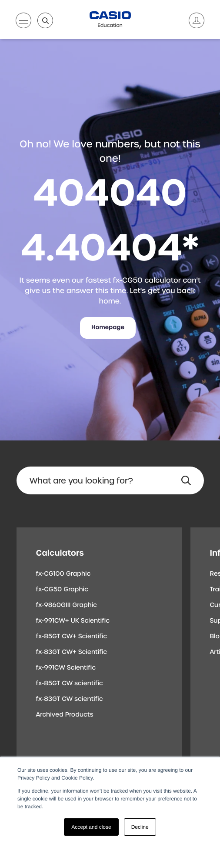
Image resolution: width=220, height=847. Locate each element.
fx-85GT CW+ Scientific (71, 636)
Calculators (60, 552)
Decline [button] (140, 827)
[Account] (193, 20)
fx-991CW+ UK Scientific (73, 621)
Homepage (107, 327)
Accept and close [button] (91, 827)
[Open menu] (23, 22)
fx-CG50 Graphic (62, 590)
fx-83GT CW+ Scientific (71, 652)
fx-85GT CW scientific (69, 683)
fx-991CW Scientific (66, 668)
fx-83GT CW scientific (69, 699)
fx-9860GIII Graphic (66, 605)
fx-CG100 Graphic (63, 574)
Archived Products (64, 715)
